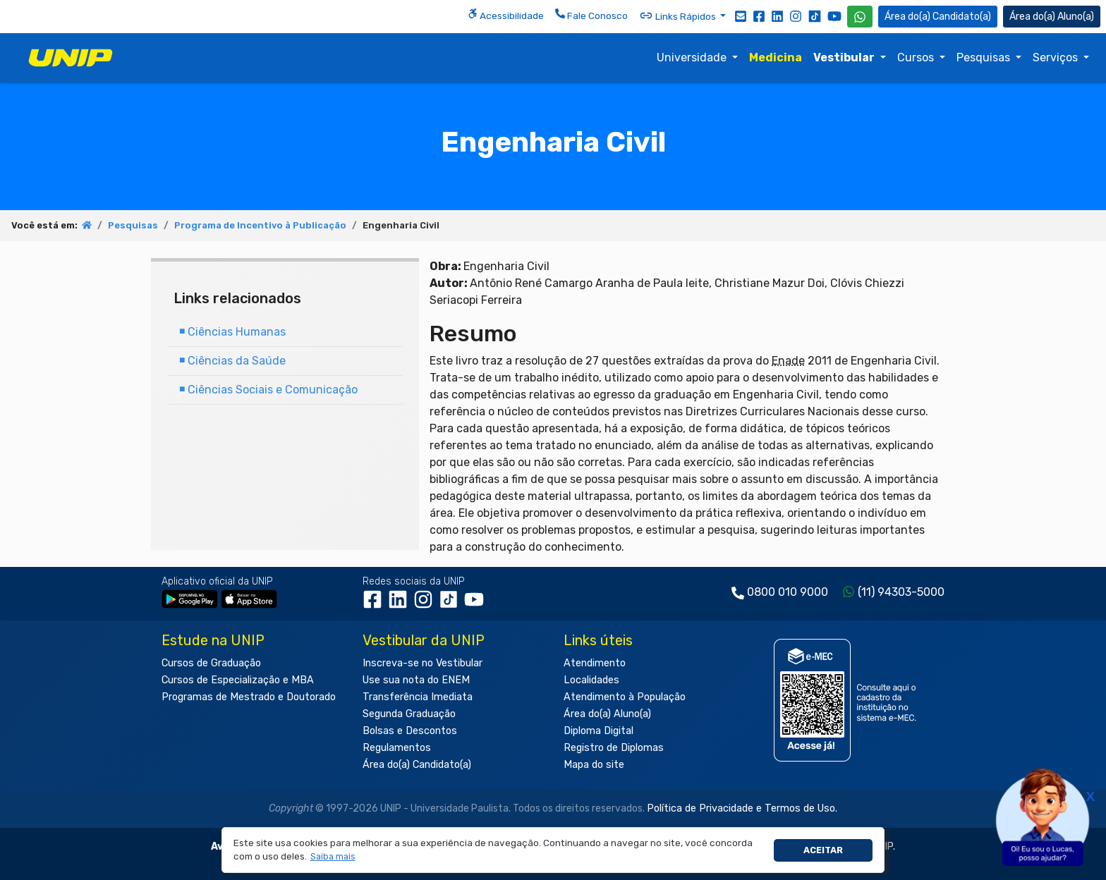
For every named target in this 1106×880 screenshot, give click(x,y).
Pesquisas (984, 57)
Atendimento (595, 663)
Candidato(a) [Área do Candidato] (938, 17)
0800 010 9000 (787, 592)
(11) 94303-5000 (901, 592)
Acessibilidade (506, 14)
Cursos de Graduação (211, 663)
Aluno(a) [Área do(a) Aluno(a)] (1051, 17)
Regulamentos (397, 748)
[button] (332, 857)
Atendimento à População (625, 697)
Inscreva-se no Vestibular (422, 663)
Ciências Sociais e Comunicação (268, 389)
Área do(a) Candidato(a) (417, 765)
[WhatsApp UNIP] (860, 17)
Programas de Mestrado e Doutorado (249, 697)
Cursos (917, 57)
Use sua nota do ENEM (416, 680)
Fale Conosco (591, 14)
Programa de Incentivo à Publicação (260, 225)
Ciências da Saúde (232, 360)
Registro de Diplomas (614, 748)
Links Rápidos (678, 15)
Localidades (591, 680)
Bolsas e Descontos (410, 731)
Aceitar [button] (823, 850)
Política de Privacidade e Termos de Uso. (742, 808)
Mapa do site (594, 765)
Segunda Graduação (409, 714)
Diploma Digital (598, 731)
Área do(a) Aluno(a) (607, 714)
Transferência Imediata (418, 697)
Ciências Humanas (232, 331)
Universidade (693, 57)
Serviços (1057, 57)
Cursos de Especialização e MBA (238, 680)
